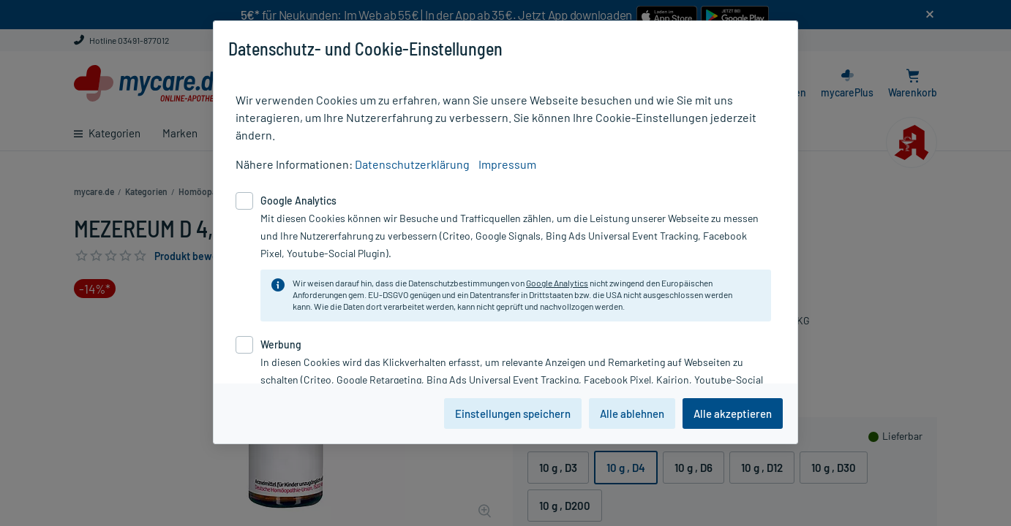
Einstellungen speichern (513, 413)
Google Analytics (557, 283)
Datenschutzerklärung (412, 164)
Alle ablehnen (632, 413)
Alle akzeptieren (733, 413)
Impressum (507, 164)
